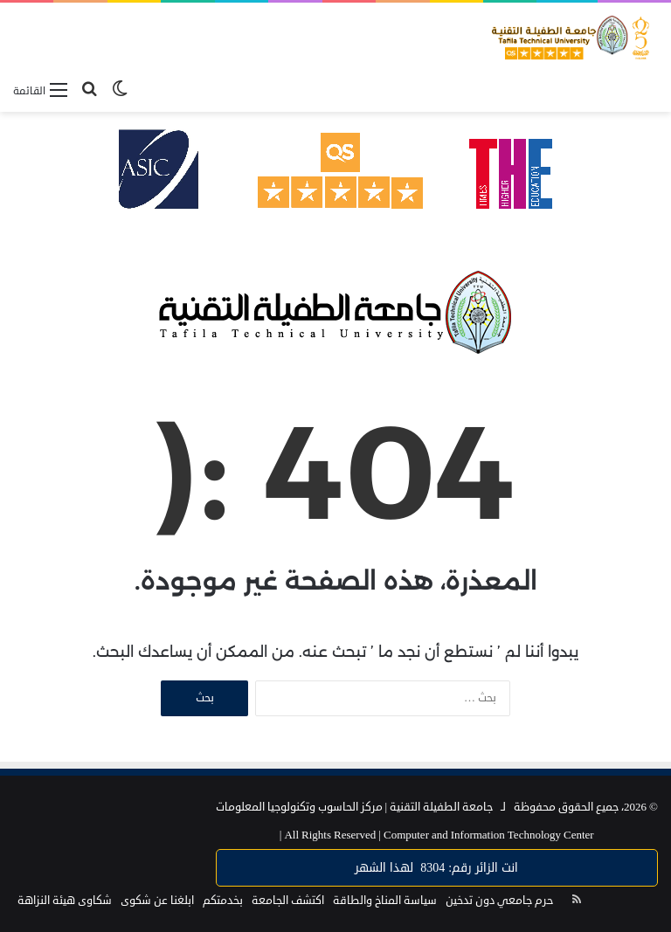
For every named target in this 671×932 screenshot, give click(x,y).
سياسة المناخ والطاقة (385, 900)
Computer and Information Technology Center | (437, 835)
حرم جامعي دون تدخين (499, 900)
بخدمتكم (223, 900)
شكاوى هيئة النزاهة (64, 900)
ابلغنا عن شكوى (157, 900)
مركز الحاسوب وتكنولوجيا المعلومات (299, 807)
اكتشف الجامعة (288, 900)
